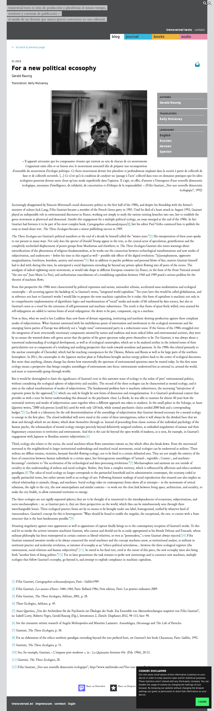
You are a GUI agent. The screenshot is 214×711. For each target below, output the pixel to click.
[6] (88, 436)
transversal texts (179, 29)
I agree (202, 701)
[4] (55, 393)
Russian (166, 140)
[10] (183, 535)
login (71, 703)
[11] (81, 550)
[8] (26, 472)
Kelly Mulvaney (171, 119)
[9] (72, 518)
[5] (23, 412)
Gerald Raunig (170, 102)
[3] (87, 260)
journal (131, 36)
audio (186, 36)
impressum (44, 703)
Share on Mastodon (91, 688)
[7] (131, 463)
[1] (13, 581)
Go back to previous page (30, 47)
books (158, 36)
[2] (151, 236)
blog (115, 36)
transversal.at (22, 703)
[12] (60, 554)
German (165, 146)
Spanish (166, 151)
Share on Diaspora (123, 688)
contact (200, 29)
